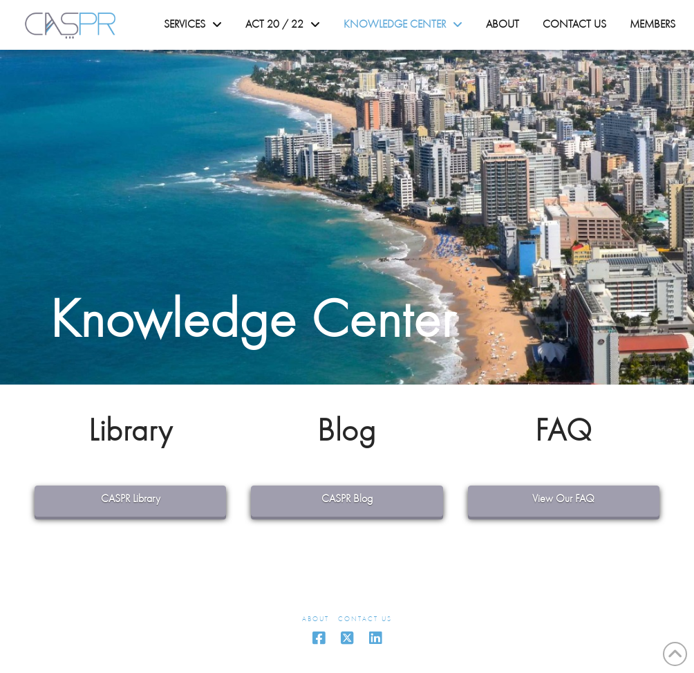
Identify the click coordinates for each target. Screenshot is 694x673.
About (315, 619)
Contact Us (365, 619)
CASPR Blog (347, 499)
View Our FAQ (563, 499)
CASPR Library (130, 499)
